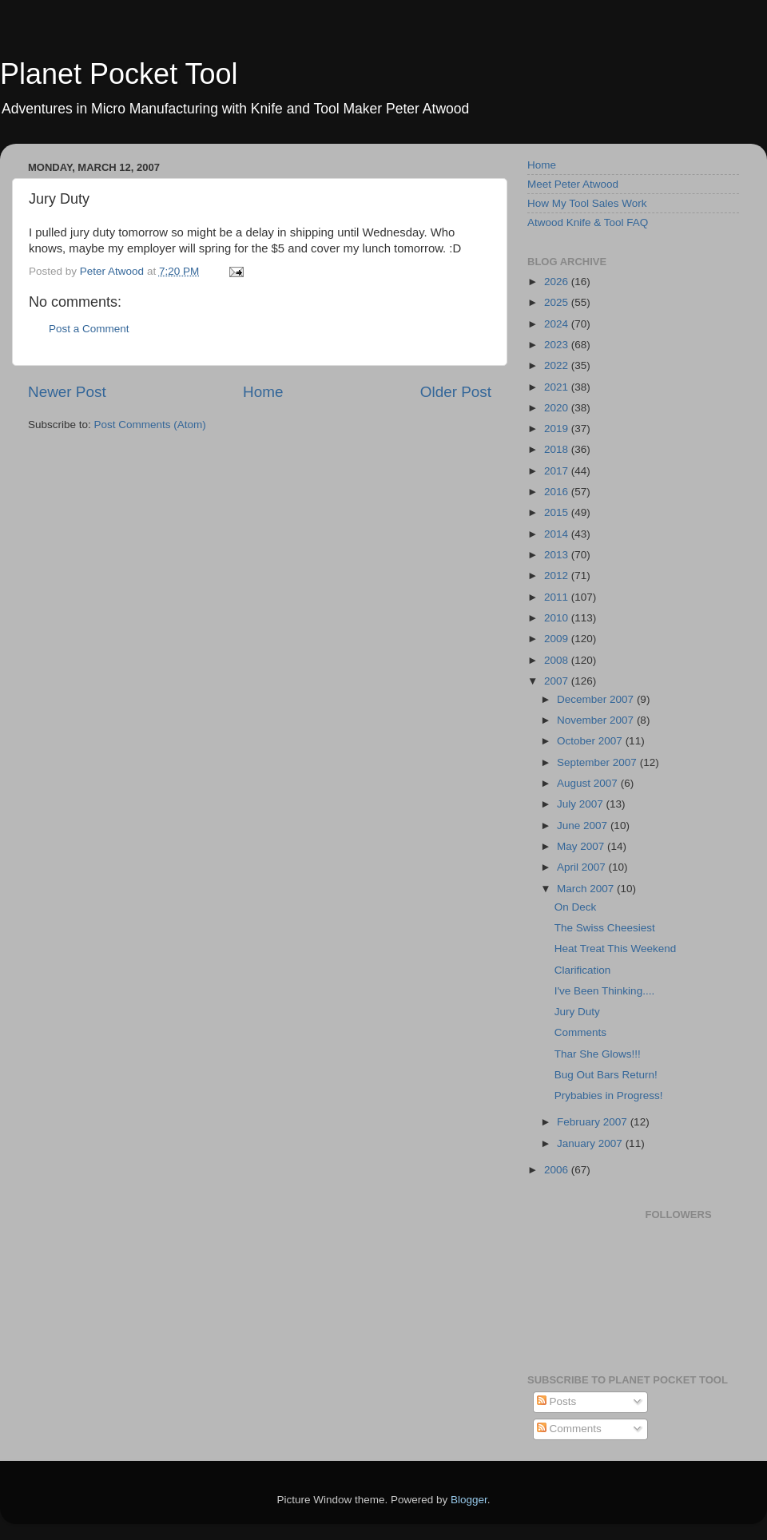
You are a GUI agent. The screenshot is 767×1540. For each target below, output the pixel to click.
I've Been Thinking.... (604, 991)
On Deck (575, 907)
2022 (557, 365)
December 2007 (597, 699)
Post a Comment (89, 329)
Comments (580, 1032)
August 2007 (589, 783)
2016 (557, 492)
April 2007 (583, 867)
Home (263, 391)
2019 (557, 429)
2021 (557, 387)
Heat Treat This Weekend (615, 949)
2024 (557, 324)
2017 (557, 471)
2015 (557, 512)
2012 (557, 575)
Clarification (582, 970)
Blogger (469, 1500)
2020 (557, 408)
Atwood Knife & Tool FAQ (587, 222)
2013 (557, 555)
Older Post (455, 391)
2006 (557, 1170)
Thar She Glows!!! (597, 1054)
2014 (557, 534)
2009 (557, 639)
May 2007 (582, 846)
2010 (557, 618)
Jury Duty (577, 1012)
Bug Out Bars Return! (606, 1075)
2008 (557, 660)
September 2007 (598, 762)
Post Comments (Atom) (150, 425)
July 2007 (581, 804)
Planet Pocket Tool (119, 74)
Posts (557, 1401)
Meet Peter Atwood (572, 184)
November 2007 (597, 720)
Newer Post (67, 391)
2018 (557, 449)
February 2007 (593, 1122)
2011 (557, 597)
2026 (557, 282)
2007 (557, 681)
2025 (557, 302)
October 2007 (591, 741)
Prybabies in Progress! (608, 1095)
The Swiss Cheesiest (604, 928)
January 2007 (591, 1143)
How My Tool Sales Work (587, 203)
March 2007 (587, 889)
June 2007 (583, 826)
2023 (557, 345)
